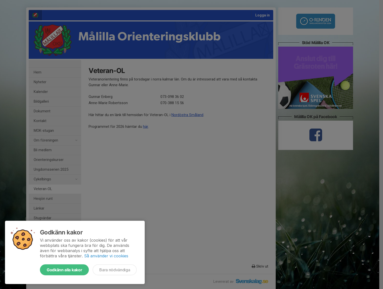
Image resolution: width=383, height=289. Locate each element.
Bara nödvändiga (114, 269)
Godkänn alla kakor (64, 269)
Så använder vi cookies (106, 255)
